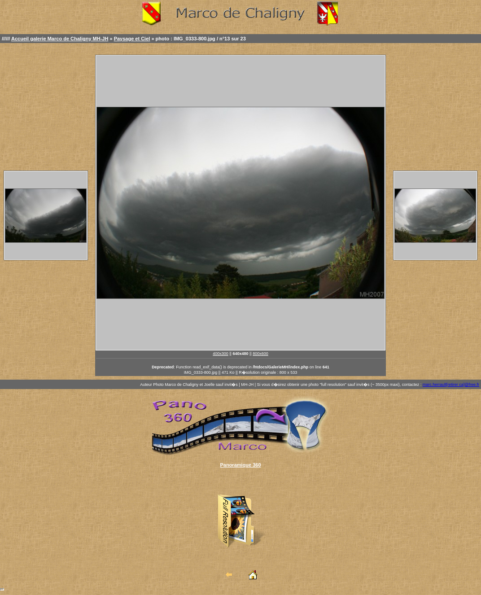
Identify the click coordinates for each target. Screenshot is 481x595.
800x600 (260, 353)
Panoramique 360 (240, 465)
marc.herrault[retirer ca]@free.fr (451, 384)
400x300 (220, 353)
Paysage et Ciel (132, 38)
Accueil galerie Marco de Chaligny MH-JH (59, 38)
